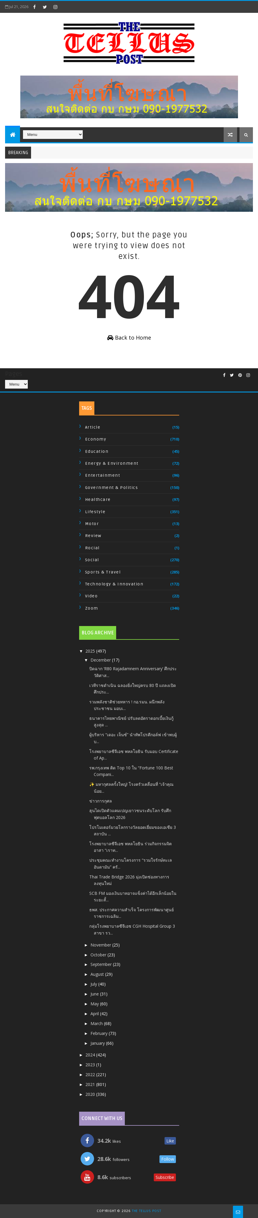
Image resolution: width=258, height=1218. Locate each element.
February (99, 1033)
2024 (90, 1055)
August (97, 974)
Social (92, 559)
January (98, 1043)
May (95, 1004)
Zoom (91, 608)
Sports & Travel (103, 572)
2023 (90, 1064)
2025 (90, 651)
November (101, 945)
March (97, 1023)
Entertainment (102, 475)
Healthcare (98, 499)
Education (97, 451)
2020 (90, 1094)
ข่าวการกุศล (100, 801)
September (101, 964)
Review (93, 535)
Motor (92, 523)
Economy (96, 439)
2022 (90, 1074)
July (94, 984)
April (95, 1013)
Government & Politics (111, 487)
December (101, 660)
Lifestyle (95, 511)
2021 (90, 1084)
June (95, 994)
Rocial (92, 547)
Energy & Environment (112, 463)
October (99, 955)
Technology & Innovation (114, 584)
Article (93, 427)
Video (91, 596)
